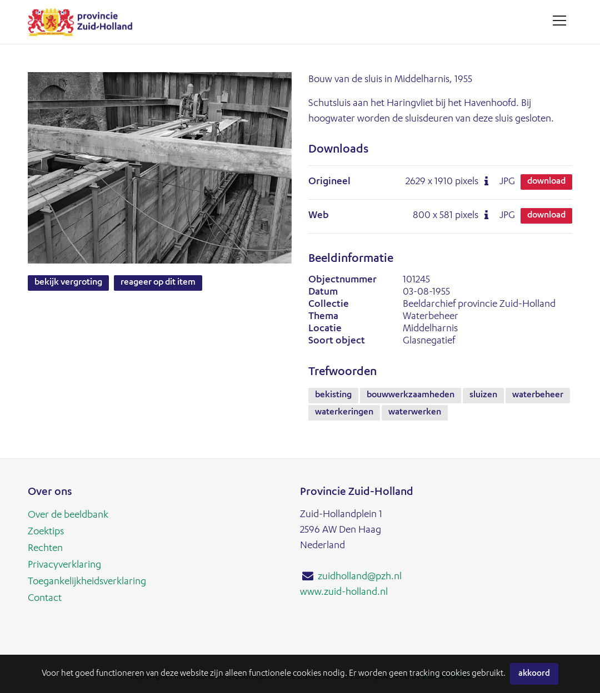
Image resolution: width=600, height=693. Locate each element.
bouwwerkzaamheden (410, 396)
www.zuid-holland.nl (344, 592)
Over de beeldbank (68, 515)
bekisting (333, 396)
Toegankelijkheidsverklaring (87, 582)
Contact (45, 598)
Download (546, 182)
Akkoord (534, 674)
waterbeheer (537, 396)
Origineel (329, 182)
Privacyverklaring (64, 565)
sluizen (483, 396)
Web (318, 215)
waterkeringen (344, 413)
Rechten (45, 548)
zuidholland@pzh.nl (360, 577)
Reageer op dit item (158, 283)
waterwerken (414, 413)
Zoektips (46, 532)
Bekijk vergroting (68, 283)
